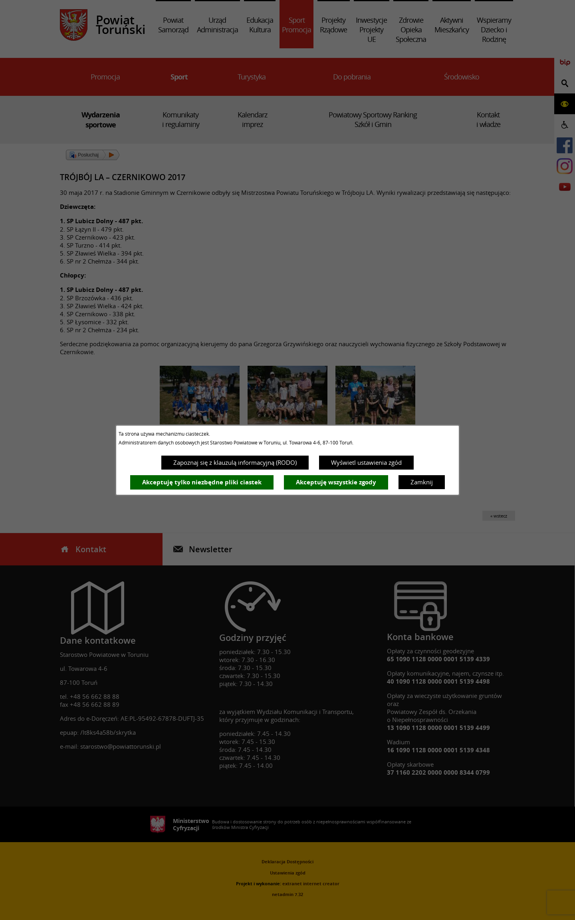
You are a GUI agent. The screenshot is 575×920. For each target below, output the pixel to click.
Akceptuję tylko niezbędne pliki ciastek (202, 482)
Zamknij (421, 482)
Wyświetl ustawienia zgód (366, 462)
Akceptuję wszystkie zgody (336, 482)
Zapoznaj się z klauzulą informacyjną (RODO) (235, 462)
